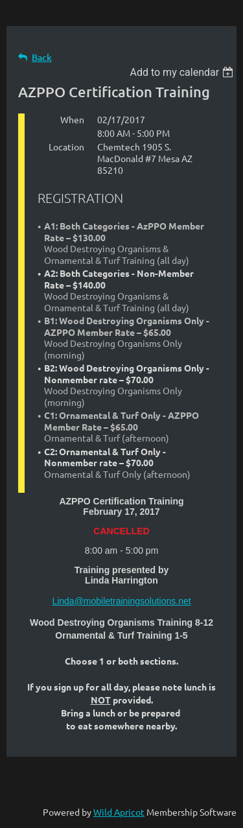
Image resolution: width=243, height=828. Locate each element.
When (72, 119)
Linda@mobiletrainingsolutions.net (121, 601)
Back (42, 57)
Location (66, 146)
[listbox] (183, 72)
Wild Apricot (119, 812)
